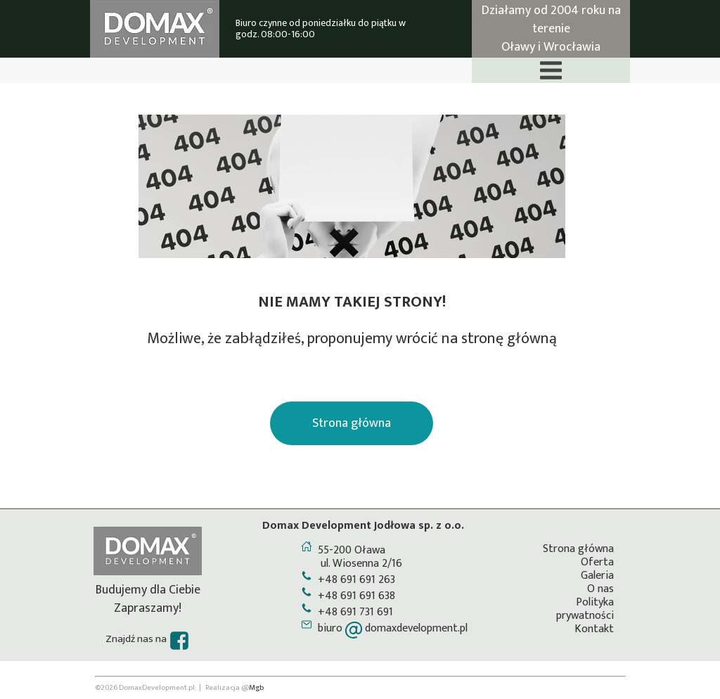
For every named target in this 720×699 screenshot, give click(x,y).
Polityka (595, 602)
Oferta (597, 562)
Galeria (597, 575)
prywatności (585, 615)
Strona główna (578, 548)
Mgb (256, 687)
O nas (600, 588)
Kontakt (594, 629)
